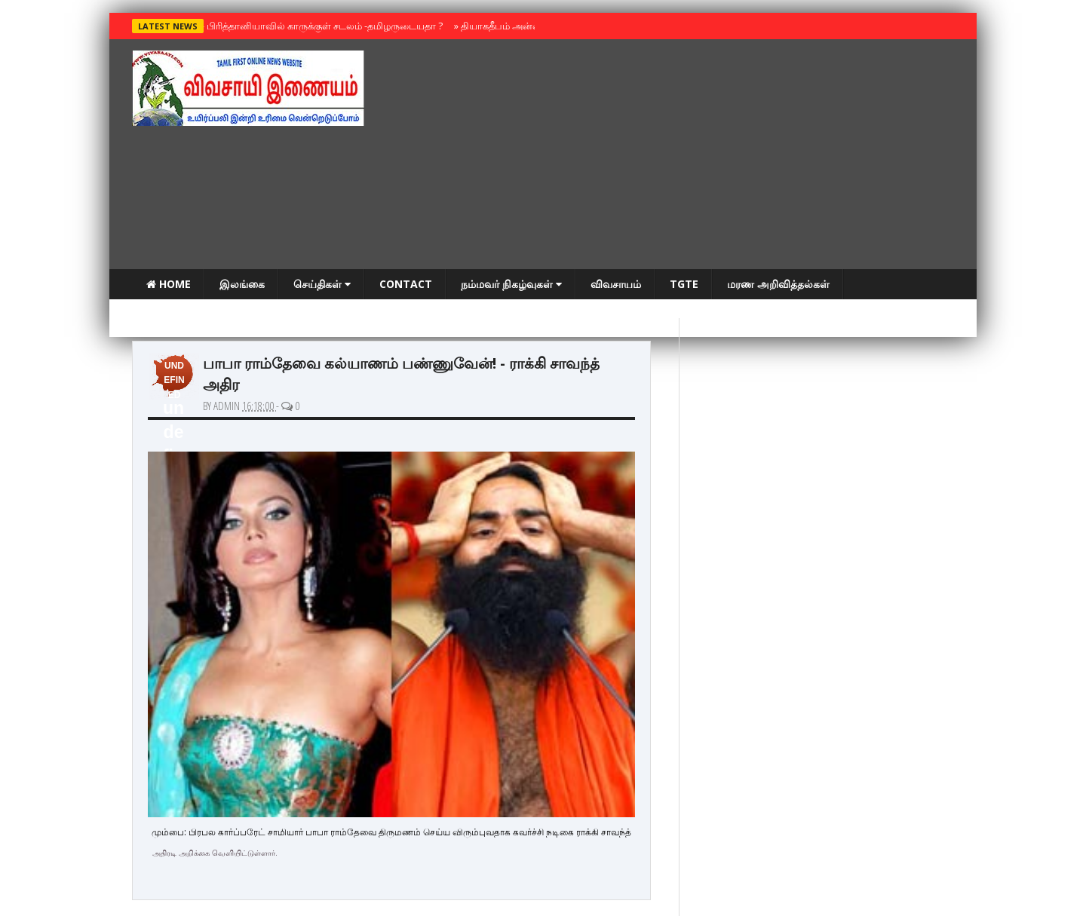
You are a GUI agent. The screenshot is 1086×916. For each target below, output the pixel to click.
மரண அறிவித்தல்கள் (778, 284)
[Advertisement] (679, 156)
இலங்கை (242, 284)
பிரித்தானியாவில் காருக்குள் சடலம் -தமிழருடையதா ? (321, 25)
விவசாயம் (616, 284)
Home (168, 284)
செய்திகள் (322, 284)
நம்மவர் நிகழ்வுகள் (511, 284)
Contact (405, 284)
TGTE (684, 284)
